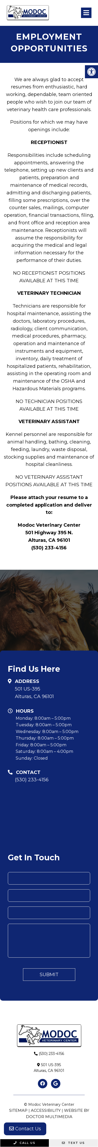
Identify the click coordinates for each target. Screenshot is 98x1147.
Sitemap (18, 1110)
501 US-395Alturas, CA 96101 (34, 692)
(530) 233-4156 (32, 780)
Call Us (25, 1143)
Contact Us (25, 1129)
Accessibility (46, 1110)
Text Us (73, 1143)
